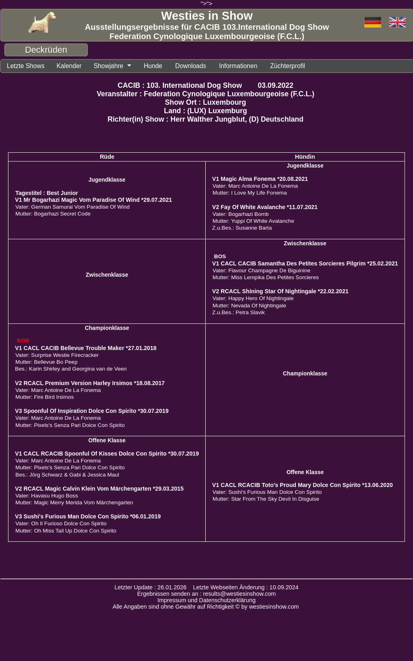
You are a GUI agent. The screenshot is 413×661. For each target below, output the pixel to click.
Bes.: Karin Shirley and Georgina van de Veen (70, 370)
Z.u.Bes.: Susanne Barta (242, 229)
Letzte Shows (28, 66)
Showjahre (117, 66)
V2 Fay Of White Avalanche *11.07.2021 (265, 208)
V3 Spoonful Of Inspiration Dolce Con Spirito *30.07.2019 (92, 412)
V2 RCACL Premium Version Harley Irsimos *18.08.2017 (90, 384)
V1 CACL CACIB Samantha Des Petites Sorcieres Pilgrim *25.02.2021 (305, 264)
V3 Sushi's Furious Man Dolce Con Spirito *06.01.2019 (88, 517)
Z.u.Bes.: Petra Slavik (238, 314)
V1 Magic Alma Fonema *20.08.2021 (260, 180)
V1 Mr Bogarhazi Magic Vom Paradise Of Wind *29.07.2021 (93, 201)
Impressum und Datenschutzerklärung (206, 601)
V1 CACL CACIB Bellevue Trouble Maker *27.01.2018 (85, 349)
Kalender (75, 66)
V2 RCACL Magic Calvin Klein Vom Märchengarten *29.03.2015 (99, 490)
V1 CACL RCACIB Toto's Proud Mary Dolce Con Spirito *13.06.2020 (302, 486)
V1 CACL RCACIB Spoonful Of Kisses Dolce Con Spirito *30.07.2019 (107, 455)
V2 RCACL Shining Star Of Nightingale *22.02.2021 (280, 292)
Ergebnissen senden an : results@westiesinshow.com (206, 595)
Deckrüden (46, 50)
